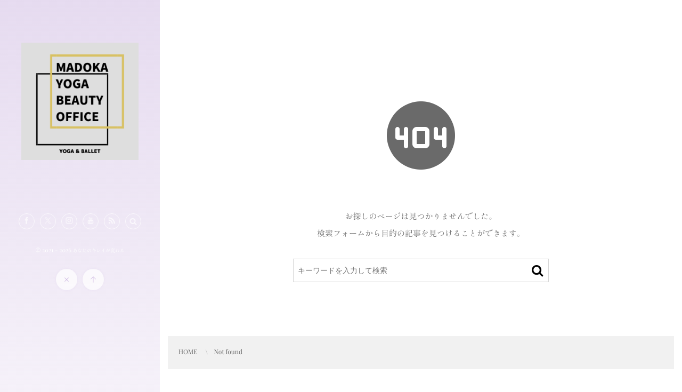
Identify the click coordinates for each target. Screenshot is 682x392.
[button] (133, 221)
